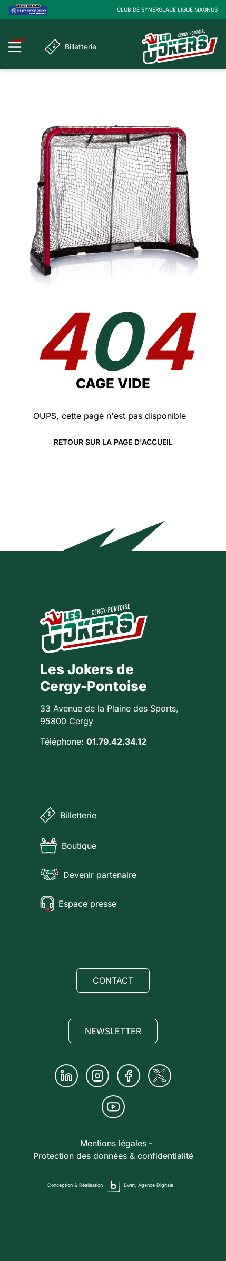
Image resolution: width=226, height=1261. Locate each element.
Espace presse (78, 904)
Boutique (68, 846)
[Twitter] (159, 1075)
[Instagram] (97, 1075)
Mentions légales (113, 1143)
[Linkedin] (66, 1075)
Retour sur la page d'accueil (113, 442)
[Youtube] (113, 1106)
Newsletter (113, 1031)
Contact (113, 980)
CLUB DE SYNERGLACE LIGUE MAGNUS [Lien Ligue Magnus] (167, 9)
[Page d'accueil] (180, 46)
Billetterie (70, 47)
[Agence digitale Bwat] (113, 1185)
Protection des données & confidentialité (113, 1155)
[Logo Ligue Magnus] (28, 9)
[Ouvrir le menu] (17, 45)
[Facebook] (128, 1075)
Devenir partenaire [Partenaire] (88, 874)
